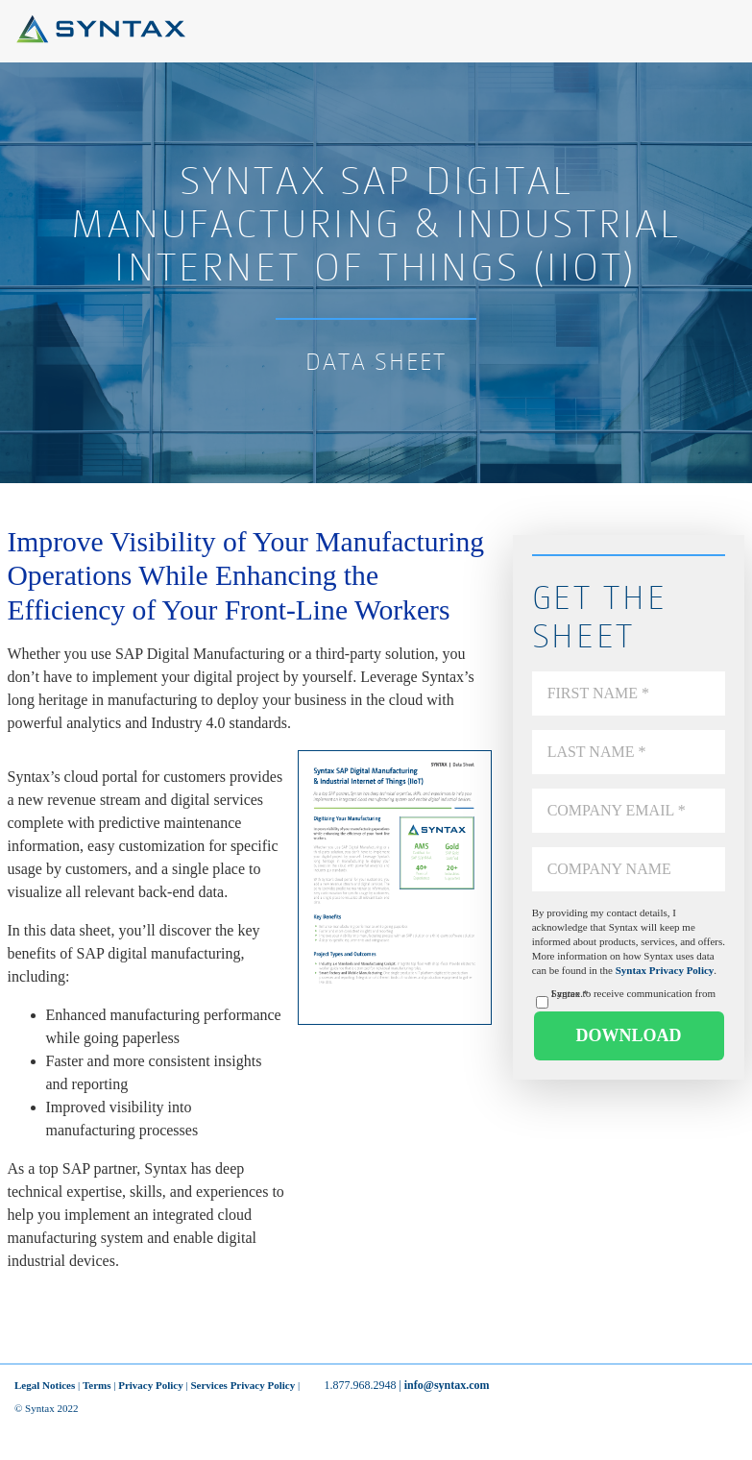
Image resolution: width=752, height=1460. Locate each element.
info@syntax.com (447, 1385)
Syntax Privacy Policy (665, 970)
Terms (97, 1385)
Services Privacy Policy (242, 1385)
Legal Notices (44, 1385)
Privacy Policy (150, 1385)
